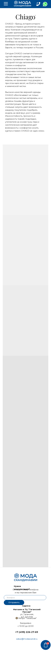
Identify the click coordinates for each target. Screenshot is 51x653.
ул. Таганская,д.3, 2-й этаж (27, 613)
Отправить (14, 602)
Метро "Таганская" (27, 618)
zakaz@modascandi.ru (26, 639)
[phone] (25, 597)
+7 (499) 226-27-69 (26, 632)
